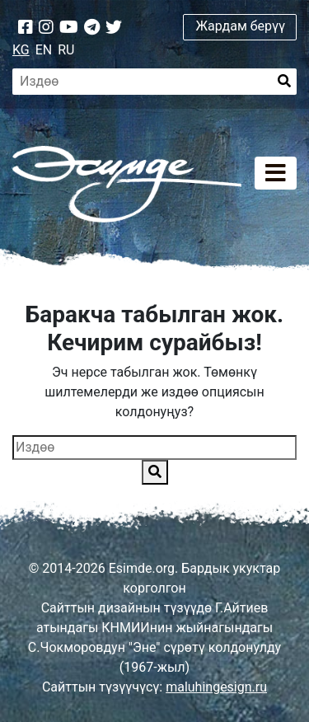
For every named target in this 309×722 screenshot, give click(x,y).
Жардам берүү (240, 26)
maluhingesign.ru (216, 687)
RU (66, 50)
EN (44, 50)
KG (21, 50)
